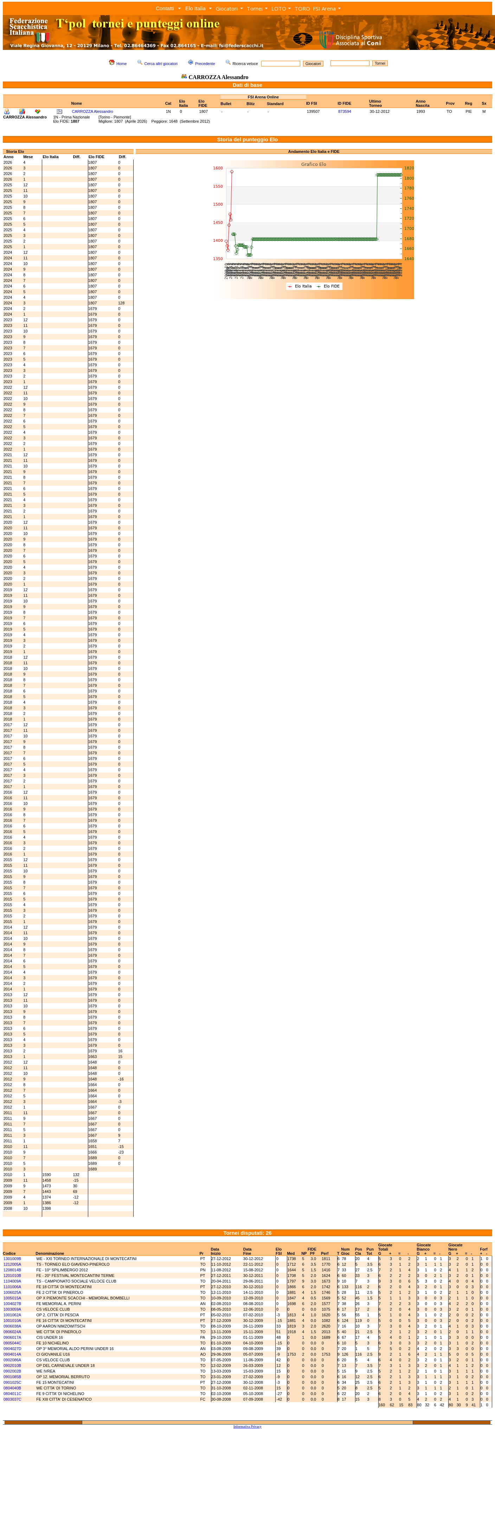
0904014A (12, 1354)
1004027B (12, 1304)
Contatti (165, 8)
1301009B (12, 1259)
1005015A (12, 1298)
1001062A (12, 1315)
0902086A (12, 1360)
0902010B (12, 1365)
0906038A (12, 1326)
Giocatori (227, 8)
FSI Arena (324, 8)
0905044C (12, 1343)
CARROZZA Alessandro (92, 111)
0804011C (12, 1394)
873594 (344, 111)
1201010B (12, 1275)
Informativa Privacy (247, 1426)
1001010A (12, 1320)
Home (121, 64)
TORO (302, 8)
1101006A (12, 1287)
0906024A (12, 1332)
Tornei (255, 8)
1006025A (12, 1292)
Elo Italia (195, 8)
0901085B (12, 1377)
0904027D (12, 1349)
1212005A (12, 1264)
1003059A (12, 1309)
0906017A (12, 1337)
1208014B (12, 1270)
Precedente (205, 64)
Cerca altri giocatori (161, 64)
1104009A (12, 1281)
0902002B (12, 1371)
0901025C (12, 1382)
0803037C (12, 1399)
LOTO (278, 8)
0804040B (12, 1388)
